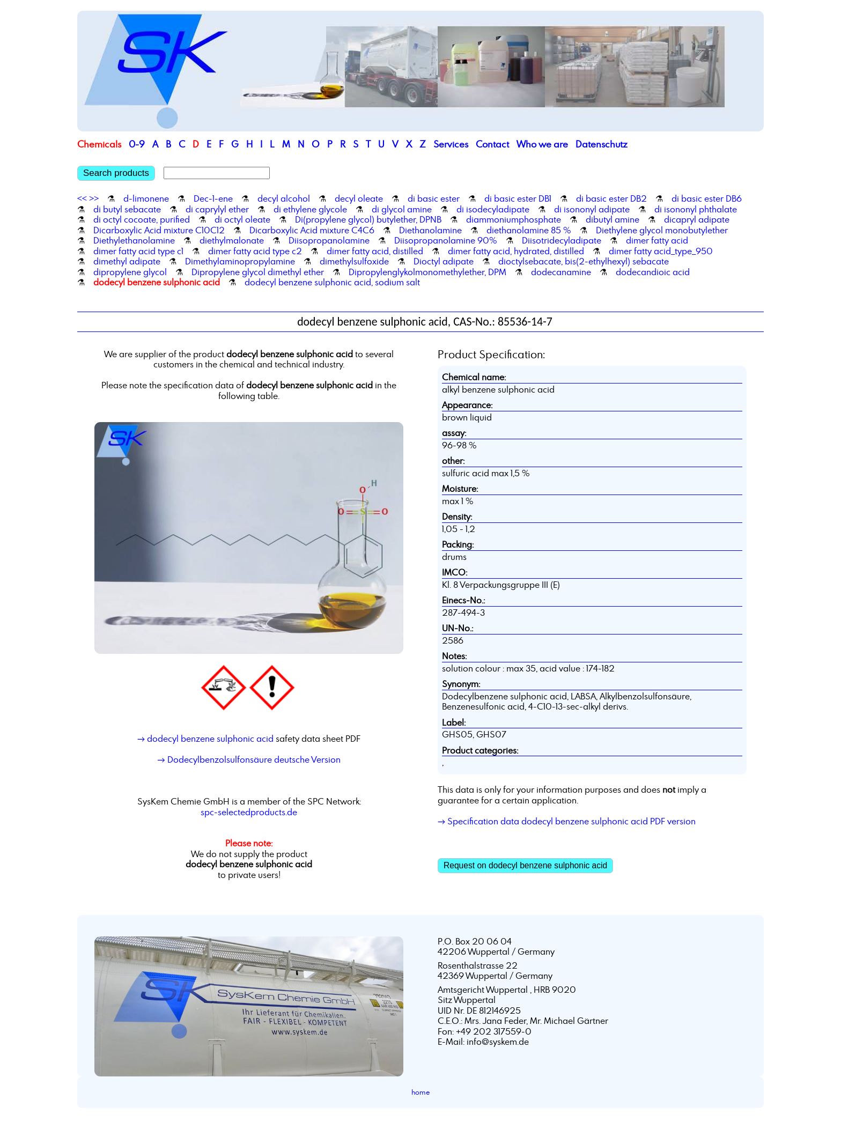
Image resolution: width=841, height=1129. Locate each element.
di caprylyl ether (217, 209)
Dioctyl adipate (444, 261)
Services (450, 144)
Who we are (542, 144)
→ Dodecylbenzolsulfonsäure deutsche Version (248, 759)
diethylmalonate (232, 240)
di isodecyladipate (492, 209)
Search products (116, 173)
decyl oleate (359, 198)
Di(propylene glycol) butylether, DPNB (368, 219)
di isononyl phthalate (695, 209)
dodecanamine (561, 272)
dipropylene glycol (130, 272)
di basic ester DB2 (611, 198)
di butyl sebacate (127, 209)
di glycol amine (402, 209)
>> (94, 198)
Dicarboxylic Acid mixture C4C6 (311, 230)
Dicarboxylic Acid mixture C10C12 (159, 230)
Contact (492, 144)
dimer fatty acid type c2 (255, 251)
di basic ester (434, 198)
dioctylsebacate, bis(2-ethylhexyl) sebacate (583, 261)
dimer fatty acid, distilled (375, 251)
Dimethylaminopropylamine (240, 261)
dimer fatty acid (657, 240)
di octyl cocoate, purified (141, 219)
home (420, 1092)
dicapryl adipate (696, 219)
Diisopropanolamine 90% (445, 240)
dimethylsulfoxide (354, 261)
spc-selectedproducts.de (249, 812)
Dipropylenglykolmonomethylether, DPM (427, 272)
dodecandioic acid (653, 272)
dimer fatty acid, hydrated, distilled (516, 251)
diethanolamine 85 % (528, 230)
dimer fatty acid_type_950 (661, 251)
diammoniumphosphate (513, 219)
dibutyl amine (612, 219)
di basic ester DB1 (517, 198)
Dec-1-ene (213, 198)
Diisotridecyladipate (561, 240)
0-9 (137, 144)
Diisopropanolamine (329, 240)
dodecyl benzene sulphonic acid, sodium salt (332, 282)
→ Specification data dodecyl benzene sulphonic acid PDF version (567, 821)
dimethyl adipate (126, 261)
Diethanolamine (430, 230)
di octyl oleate (242, 219)
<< (82, 198)
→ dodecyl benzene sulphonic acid (205, 738)
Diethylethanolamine (134, 240)
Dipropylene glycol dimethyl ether (257, 272)
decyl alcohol (283, 198)
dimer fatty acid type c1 (138, 251)
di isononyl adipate (592, 209)
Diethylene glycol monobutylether (662, 230)
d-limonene (146, 198)
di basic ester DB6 (707, 198)
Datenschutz (602, 144)
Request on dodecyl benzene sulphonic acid (525, 865)
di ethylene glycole (310, 209)
